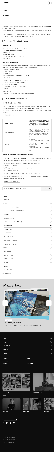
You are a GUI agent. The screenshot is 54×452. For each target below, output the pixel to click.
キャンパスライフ (27, 345)
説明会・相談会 (27, 262)
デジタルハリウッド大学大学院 (9, 439)
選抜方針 (27, 248)
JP (45, 3)
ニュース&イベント (6, 360)
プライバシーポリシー (6, 445)
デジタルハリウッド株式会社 (8, 436)
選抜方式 (27, 203)
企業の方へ (5, 362)
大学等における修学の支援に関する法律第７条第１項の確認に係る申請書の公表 (22, 174)
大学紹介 (27, 337)
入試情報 (27, 352)
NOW (28, 360)
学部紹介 (27, 341)
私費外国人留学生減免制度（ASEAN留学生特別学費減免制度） (19, 94)
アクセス (29, 357)
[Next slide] (49, 303)
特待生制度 (6, 89)
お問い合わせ (30, 362)
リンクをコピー (46, 188)
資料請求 (4, 357)
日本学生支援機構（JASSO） (11, 115)
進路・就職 (27, 349)
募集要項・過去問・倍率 (27, 259)
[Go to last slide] (5, 303)
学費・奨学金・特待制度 (27, 255)
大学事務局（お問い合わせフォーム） (12, 181)
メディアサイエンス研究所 (8, 441)
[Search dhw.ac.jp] (10, 418)
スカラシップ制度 (8, 91)
